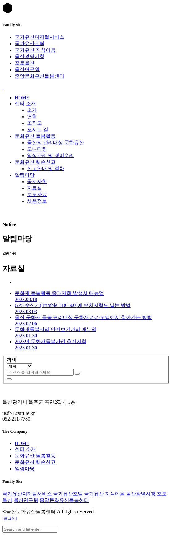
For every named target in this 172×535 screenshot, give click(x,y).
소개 (32, 110)
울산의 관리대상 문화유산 (55, 142)
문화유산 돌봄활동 (35, 136)
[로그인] (9, 518)
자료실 (34, 188)
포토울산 (25, 63)
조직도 (34, 123)
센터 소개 (25, 103)
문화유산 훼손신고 (35, 162)
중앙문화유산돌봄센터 (39, 76)
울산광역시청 (29, 56)
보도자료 (37, 194)
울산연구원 (27, 69)
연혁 (32, 116)
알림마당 (25, 175)
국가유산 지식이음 (35, 50)
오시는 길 (37, 129)
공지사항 (37, 181)
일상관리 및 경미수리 (50, 155)
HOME (22, 97)
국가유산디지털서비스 (39, 37)
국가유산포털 (29, 43)
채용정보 (37, 201)
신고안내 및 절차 (45, 168)
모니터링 (37, 149)
